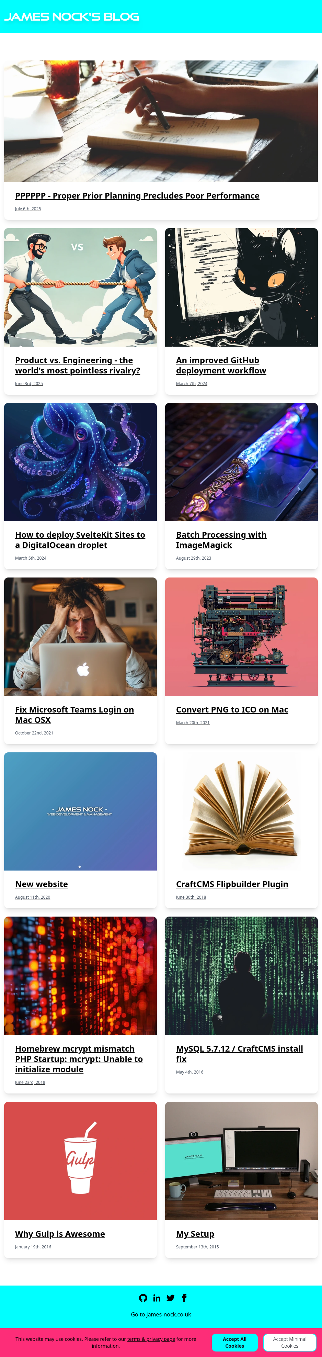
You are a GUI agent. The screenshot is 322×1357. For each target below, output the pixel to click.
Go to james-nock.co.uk (161, 1314)
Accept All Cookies (234, 1342)
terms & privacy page (151, 1339)
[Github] (143, 1298)
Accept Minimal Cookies (290, 1342)
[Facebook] (184, 1298)
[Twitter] (170, 1298)
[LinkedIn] (157, 1298)
